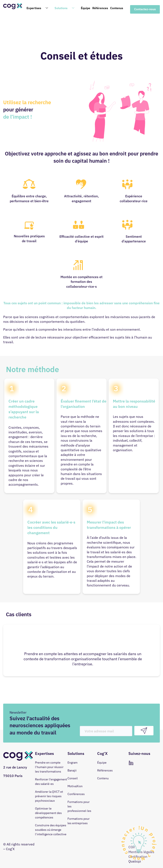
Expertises (39, 8)
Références (100, 8)
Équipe (85, 8)
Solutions (66, 8)
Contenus (116, 8)
